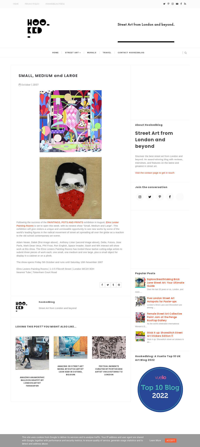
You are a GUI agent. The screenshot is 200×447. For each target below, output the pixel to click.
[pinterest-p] (168, 4)
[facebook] (181, 4)
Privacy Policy (32, 4)
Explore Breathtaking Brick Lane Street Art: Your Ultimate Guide (165, 283)
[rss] (185, 4)
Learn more (155, 440)
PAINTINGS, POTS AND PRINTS (65, 222)
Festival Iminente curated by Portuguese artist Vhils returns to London (109, 370)
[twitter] (164, 4)
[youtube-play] (177, 4)
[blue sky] (180, 197)
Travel (107, 53)
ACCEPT (170, 440)
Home (16, 4)
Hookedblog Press (55, 4)
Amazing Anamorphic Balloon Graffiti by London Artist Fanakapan (32, 381)
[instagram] (173, 4)
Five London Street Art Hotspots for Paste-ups (162, 300)
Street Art (72, 53)
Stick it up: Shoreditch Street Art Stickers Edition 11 (165, 334)
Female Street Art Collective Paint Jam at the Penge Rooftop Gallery (164, 317)
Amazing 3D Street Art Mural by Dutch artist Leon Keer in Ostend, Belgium (70, 370)
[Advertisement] (160, 92)
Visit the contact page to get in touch (154, 172)
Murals (91, 53)
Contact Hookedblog (130, 53)
